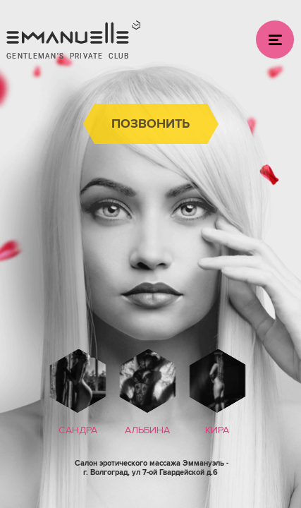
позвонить (150, 123)
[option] (78, 395)
